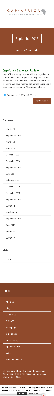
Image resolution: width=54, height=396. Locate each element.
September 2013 (13, 219)
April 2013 (10, 225)
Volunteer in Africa (14, 359)
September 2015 (13, 199)
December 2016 (13, 161)
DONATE (10, 321)
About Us (10, 302)
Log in (8, 259)
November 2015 (13, 193)
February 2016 (12, 180)
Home (17, 50)
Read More (33, 393)
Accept (22, 393)
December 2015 (13, 187)
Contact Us (11, 315)
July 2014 (10, 206)
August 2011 (11, 231)
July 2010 (10, 238)
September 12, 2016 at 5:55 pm (20, 95)
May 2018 (10, 148)
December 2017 (13, 155)
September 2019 (13, 135)
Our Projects (11, 334)
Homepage (11, 327)
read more (42, 101)
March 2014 (11, 212)
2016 (24, 50)
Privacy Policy (12, 340)
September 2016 (13, 167)
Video (8, 353)
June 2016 (11, 174)
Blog (8, 308)
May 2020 (10, 129)
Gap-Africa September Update (21, 70)
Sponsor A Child (13, 347)
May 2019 (10, 142)
